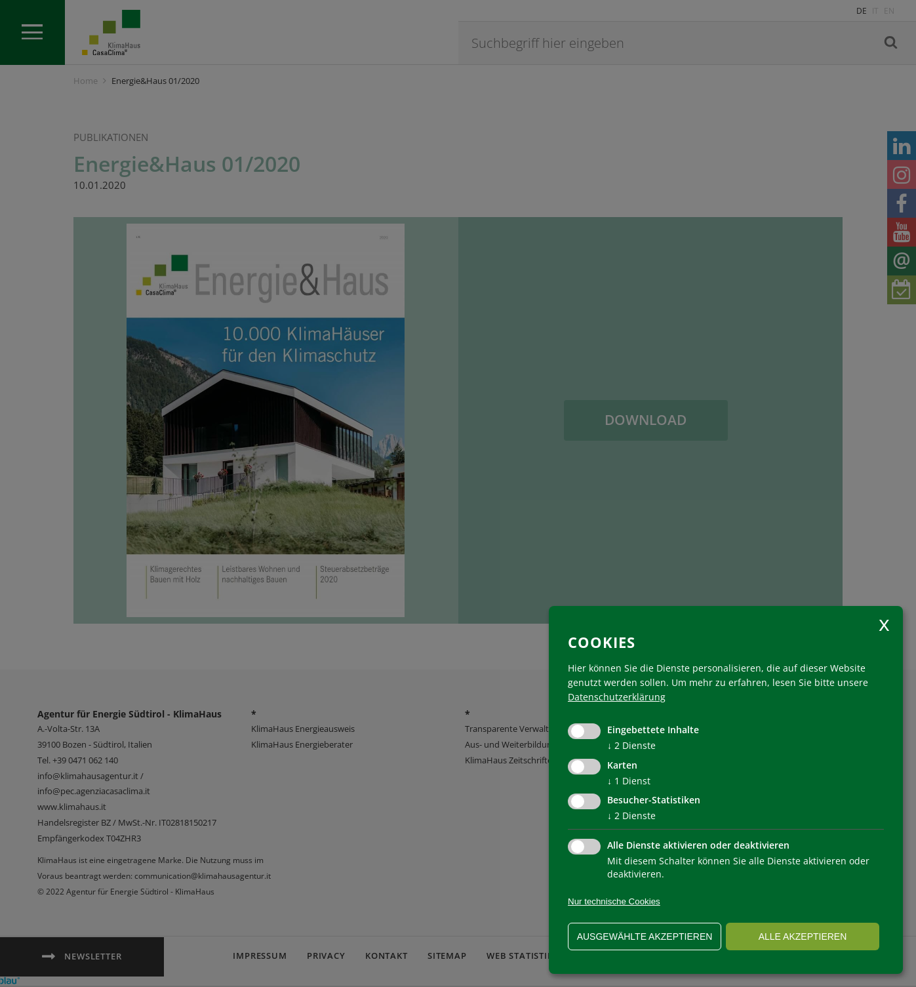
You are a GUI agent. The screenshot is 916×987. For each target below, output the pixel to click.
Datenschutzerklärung (617, 697)
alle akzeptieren (803, 936)
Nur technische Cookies (614, 901)
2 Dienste (631, 745)
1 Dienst (628, 781)
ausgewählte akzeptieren (645, 936)
